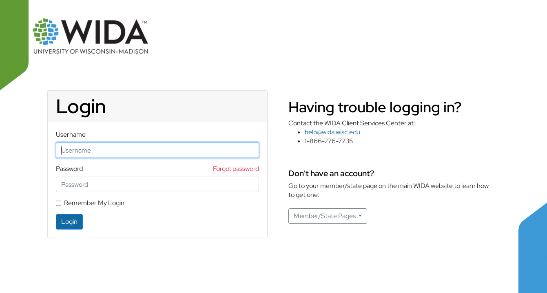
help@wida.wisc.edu (332, 132)
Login (69, 221)
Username (71, 134)
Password (69, 168)
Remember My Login (94, 203)
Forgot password (236, 168)
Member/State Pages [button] (325, 216)
